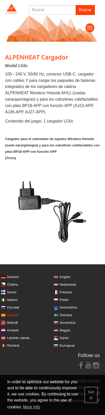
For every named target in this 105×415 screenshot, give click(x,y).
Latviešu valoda (18, 338)
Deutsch (13, 277)
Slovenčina (68, 323)
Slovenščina (68, 307)
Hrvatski (13, 330)
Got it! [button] (91, 395)
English (65, 277)
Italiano (12, 300)
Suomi (11, 292)
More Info (31, 407)
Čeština (12, 284)
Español (13, 315)
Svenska (66, 315)
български (67, 345)
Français (66, 292)
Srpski (64, 338)
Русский (13, 307)
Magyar (65, 330)
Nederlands (68, 284)
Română (13, 345)
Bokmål (12, 323)
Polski (64, 300)
